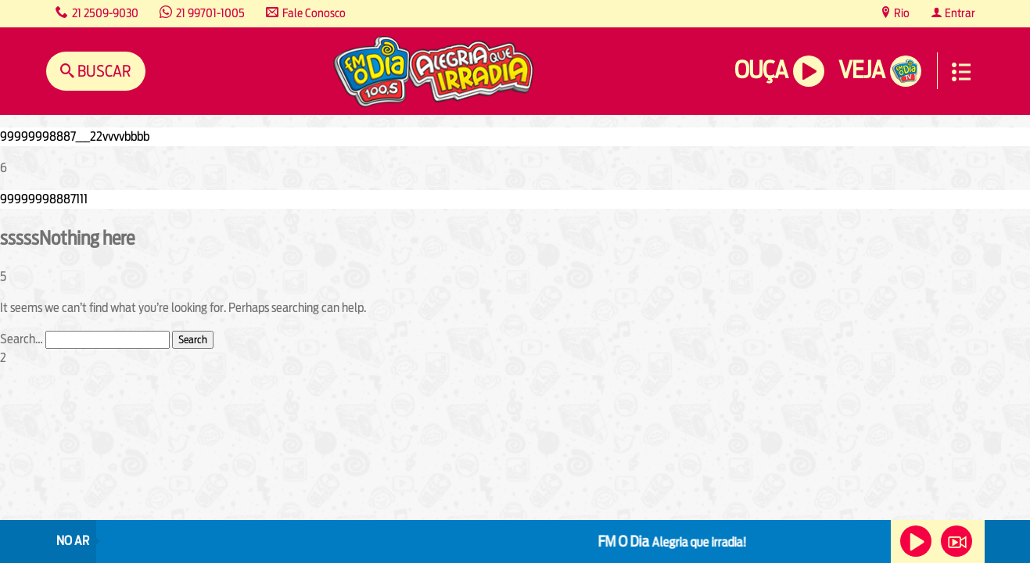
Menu (961, 72)
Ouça (761, 70)
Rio (901, 13)
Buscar (102, 71)
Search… (21, 339)
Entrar (958, 13)
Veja (861, 70)
